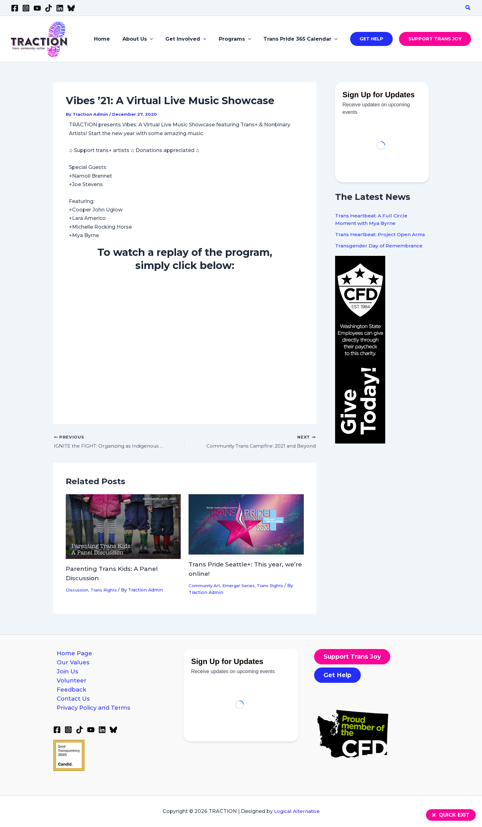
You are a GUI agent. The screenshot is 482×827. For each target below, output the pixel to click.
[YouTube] (37, 8)
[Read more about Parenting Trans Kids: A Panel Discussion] (123, 527)
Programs (239, 39)
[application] (159, 39)
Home (113, 39)
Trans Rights (107, 590)
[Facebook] (14, 8)
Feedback (69, 695)
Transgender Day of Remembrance (379, 246)
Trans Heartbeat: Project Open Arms (381, 234)
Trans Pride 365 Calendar (302, 39)
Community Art (206, 586)
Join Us (65, 674)
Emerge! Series (242, 586)
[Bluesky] (71, 8)
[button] (468, 8)
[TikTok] (48, 8)
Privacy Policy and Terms (93, 715)
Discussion (78, 590)
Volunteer (70, 684)
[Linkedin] (60, 8)
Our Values (71, 663)
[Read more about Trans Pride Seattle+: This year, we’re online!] (246, 524)
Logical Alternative (297, 811)
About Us (146, 39)
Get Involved (192, 39)
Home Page (72, 653)
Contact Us (71, 705)
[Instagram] (26, 8)
